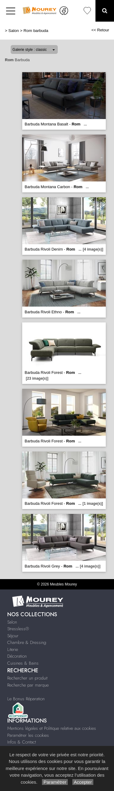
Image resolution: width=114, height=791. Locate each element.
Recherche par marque (28, 685)
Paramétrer (54, 782)
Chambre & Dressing (26, 642)
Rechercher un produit (27, 678)
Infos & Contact (21, 742)
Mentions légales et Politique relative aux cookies (51, 728)
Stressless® (18, 628)
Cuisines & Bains (23, 663)
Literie (12, 649)
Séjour (13, 635)
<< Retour (100, 30)
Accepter (83, 782)
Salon (14, 30)
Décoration (17, 656)
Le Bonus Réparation (26, 698)
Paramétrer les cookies (28, 735)
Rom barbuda (35, 30)
